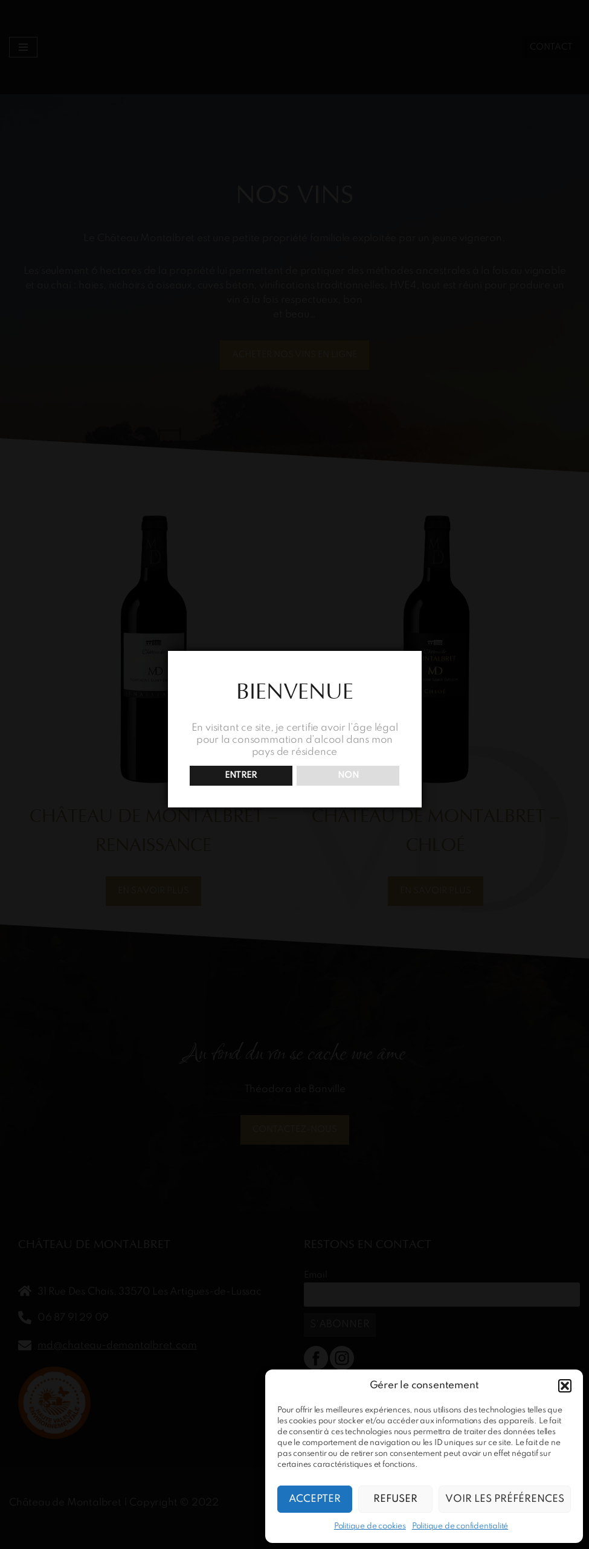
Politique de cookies (370, 1526)
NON (348, 775)
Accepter (315, 1499)
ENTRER (241, 775)
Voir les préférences (504, 1499)
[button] (565, 1386)
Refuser (395, 1499)
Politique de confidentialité (460, 1526)
